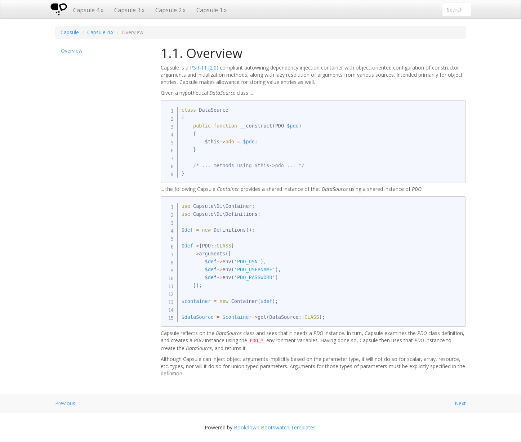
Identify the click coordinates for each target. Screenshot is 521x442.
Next (460, 403)
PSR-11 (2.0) (204, 67)
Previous (65, 403)
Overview (72, 50)
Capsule (70, 32)
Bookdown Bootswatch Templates (275, 427)
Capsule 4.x (88, 10)
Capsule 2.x (170, 10)
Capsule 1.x (211, 10)
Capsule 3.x (129, 10)
